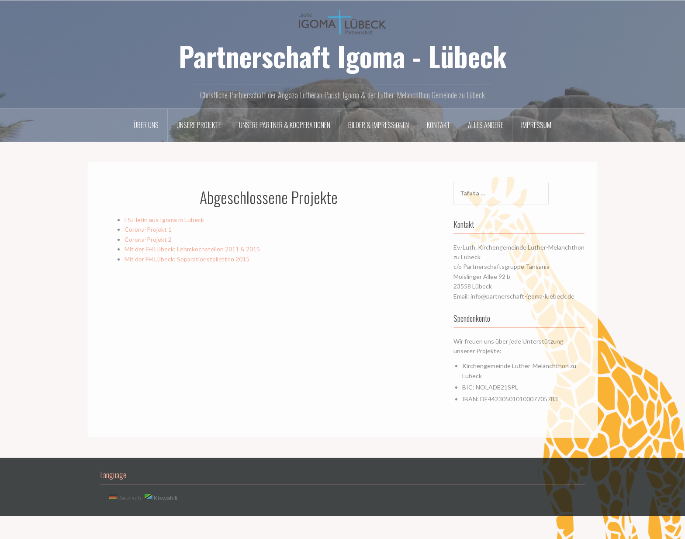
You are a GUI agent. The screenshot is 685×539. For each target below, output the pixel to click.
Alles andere (485, 125)
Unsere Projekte (198, 125)
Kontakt (438, 125)
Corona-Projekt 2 (148, 239)
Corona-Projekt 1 (148, 229)
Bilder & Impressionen (378, 125)
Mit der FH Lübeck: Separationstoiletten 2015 (187, 259)
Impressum (536, 125)
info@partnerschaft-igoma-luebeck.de (522, 296)
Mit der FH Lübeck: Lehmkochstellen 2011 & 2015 (192, 249)
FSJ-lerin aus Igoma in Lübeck (164, 219)
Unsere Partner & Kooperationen (284, 125)
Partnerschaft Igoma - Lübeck (343, 56)
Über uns (146, 125)
